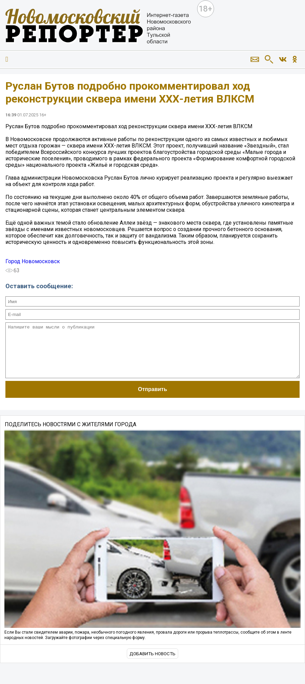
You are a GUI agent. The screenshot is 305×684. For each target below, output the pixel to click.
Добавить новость (152, 663)
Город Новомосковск (32, 261)
